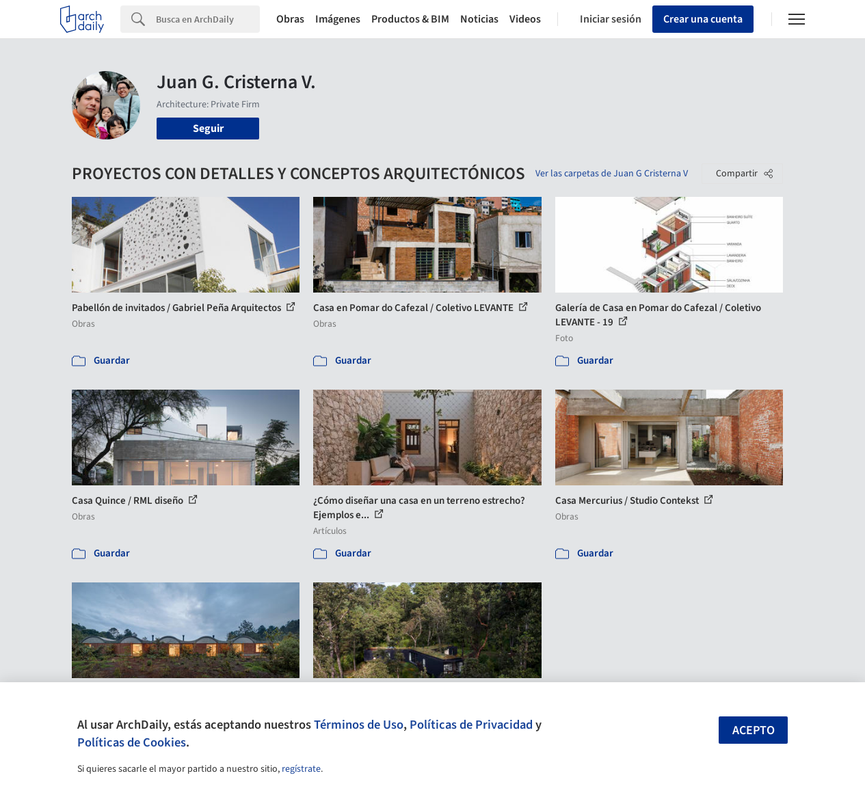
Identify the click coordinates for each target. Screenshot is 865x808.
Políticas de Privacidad (471, 724)
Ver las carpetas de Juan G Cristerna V (611, 173)
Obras (290, 19)
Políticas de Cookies (131, 742)
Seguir (208, 128)
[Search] (208, 19)
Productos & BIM (410, 19)
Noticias (479, 19)
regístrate (301, 769)
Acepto (753, 730)
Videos (525, 19)
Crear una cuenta (703, 19)
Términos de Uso (358, 724)
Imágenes (337, 19)
